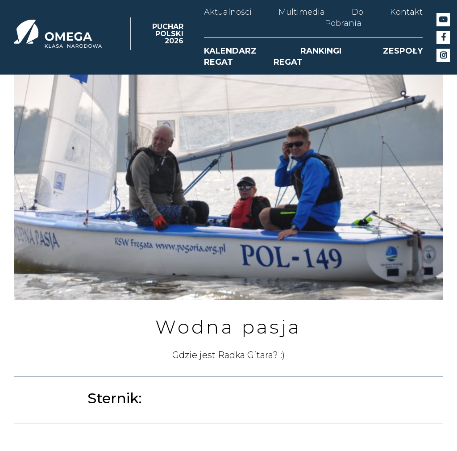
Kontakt (406, 12)
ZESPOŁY (403, 51)
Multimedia (301, 12)
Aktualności (228, 12)
